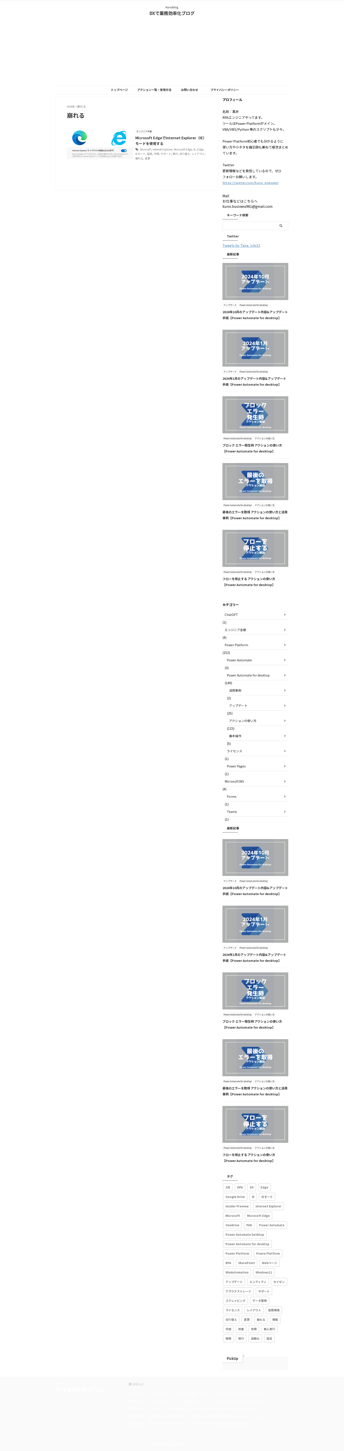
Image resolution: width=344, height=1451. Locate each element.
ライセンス (234, 751)
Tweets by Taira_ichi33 (241, 245)
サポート (166, 154)
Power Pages (236, 766)
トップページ (119, 90)
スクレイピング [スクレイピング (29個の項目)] (235, 1301)
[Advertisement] (172, 52)
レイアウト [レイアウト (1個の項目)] (254, 1310)
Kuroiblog (62, 1383)
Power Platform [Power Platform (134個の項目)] (237, 1253)
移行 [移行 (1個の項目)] (241, 1338)
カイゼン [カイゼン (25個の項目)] (279, 1282)
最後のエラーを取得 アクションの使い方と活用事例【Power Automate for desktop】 (210, 1416)
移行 (176, 154)
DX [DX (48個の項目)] (252, 1187)
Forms (231, 796)
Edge (201, 149)
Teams (232, 811)
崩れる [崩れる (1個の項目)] (261, 1319)
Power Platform (236, 645)
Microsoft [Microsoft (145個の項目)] (233, 1216)
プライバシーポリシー (224, 90)
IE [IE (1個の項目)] (253, 1197)
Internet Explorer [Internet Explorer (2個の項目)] (268, 1206)
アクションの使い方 (242, 720)
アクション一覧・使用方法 (154, 90)
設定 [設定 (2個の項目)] (269, 1338)
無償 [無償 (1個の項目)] (228, 1338)
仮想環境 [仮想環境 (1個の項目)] (274, 1310)
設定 (150, 154)
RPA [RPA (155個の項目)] (228, 1263)
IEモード (141, 154)
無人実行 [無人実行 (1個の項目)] (269, 1329)
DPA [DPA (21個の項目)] (240, 1187)
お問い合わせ (189, 90)
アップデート (238, 705)
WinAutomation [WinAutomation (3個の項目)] (237, 1272)
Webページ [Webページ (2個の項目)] (269, 1263)
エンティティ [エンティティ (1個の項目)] (258, 1282)
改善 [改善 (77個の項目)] (241, 1329)
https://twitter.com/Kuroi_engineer (250, 182)
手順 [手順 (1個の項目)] (228, 1329)
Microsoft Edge (183, 149)
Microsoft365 (234, 781)
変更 (148, 158)
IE (195, 149)
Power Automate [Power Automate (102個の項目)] (272, 1225)
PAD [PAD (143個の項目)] (249, 1225)
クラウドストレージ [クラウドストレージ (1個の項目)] (238, 1291)
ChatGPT (231, 614)
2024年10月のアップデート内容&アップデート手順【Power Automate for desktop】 (210, 1393)
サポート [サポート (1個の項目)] (264, 1291)
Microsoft (146, 149)
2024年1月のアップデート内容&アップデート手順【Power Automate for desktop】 (209, 1401)
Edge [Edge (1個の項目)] (264, 1187)
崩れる (140, 158)
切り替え (185, 154)
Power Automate (239, 660)
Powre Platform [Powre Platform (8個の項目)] (268, 1253)
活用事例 (235, 690)
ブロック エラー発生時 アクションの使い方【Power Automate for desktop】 (204, 1408)
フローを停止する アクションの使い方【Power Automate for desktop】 (200, 1423)
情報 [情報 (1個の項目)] (275, 1319)
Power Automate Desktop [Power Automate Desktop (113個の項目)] (245, 1234)
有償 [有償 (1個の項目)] (254, 1329)
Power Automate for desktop (248, 675)
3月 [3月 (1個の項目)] (228, 1187)
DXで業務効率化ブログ (172, 13)
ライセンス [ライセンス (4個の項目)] (233, 1310)
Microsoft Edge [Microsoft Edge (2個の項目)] (258, 1216)
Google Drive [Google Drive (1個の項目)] (235, 1197)
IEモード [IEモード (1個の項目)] (267, 1197)
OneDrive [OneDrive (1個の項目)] (232, 1225)
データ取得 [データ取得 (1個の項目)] (260, 1301)
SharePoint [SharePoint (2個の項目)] (246, 1263)
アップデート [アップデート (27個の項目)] (234, 1282)
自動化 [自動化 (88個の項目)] (255, 1338)
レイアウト (198, 154)
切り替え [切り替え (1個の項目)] (231, 1319)
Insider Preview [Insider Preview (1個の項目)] (237, 1206)
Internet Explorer (163, 149)
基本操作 (235, 736)
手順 (157, 154)
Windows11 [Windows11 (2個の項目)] (264, 1272)
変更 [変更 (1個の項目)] (247, 1319)
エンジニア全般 (235, 630)
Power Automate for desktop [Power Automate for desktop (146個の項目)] (247, 1244)
